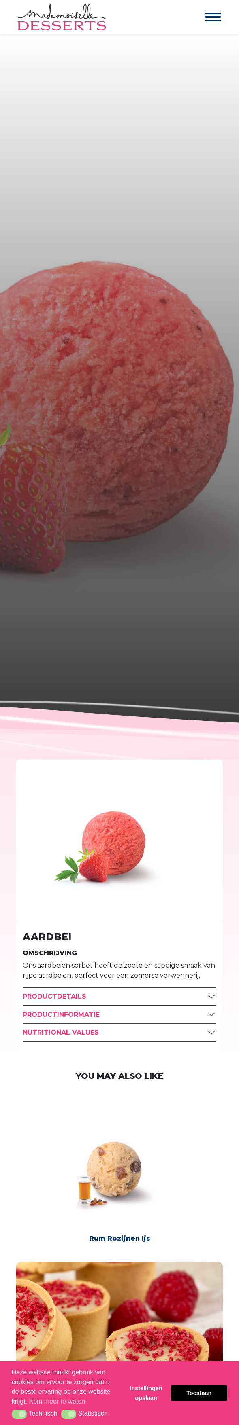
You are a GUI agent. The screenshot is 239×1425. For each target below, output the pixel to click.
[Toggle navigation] (205, 17)
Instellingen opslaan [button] (146, 1393)
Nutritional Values (61, 1032)
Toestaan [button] (198, 1393)
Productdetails (54, 996)
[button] (19, 1414)
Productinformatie (61, 1014)
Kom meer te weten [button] (57, 1401)
